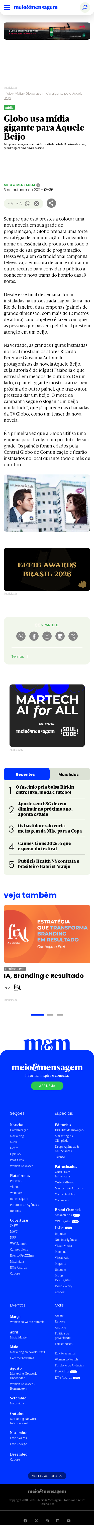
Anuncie (60, 1327)
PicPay (59, 1227)
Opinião (15, 1154)
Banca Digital (19, 1199)
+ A (19, 203)
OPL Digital (62, 1221)
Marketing (17, 1136)
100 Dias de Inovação (69, 1130)
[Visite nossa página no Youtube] (69, 1520)
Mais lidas (68, 774)
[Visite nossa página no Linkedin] (57, 1520)
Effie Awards (18, 1267)
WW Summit (18, 1243)
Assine (59, 1315)
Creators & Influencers (62, 1174)
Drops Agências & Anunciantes (67, 1148)
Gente (14, 1148)
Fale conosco (63, 1344)
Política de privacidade (62, 1335)
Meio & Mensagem (19, 185)
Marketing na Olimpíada (64, 1138)
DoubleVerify (63, 1286)
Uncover (60, 1270)
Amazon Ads (63, 1215)
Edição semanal (65, 1353)
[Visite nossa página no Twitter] (36, 1520)
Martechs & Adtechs (69, 1188)
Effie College (18, 1444)
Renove (60, 1321)
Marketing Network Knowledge (23, 1375)
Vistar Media (63, 1246)
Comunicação (19, 1130)
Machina (60, 1252)
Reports (15, 1211)
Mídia (19, 93)
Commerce (62, 1200)
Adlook (59, 1292)
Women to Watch (66, 1359)
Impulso (60, 1234)
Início (8, 93)
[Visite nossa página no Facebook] (25, 1520)
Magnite (60, 1264)
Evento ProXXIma (22, 1255)
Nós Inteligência (66, 1240)
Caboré (15, 1273)
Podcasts (16, 1181)
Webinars (16, 1193)
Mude (59, 1276)
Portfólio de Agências (24, 1205)
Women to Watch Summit (27, 1322)
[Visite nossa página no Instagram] (47, 1520)
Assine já (47, 1085)
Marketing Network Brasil (27, 1352)
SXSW (14, 1225)
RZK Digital (62, 1280)
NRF (13, 1237)
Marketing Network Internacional (23, 1421)
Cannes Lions (19, 1249)
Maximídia (17, 1261)
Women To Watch (21, 1166)
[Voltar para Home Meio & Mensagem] (41, 7)
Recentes (25, 774)
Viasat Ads (62, 1258)
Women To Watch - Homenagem (22, 1386)
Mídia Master (19, 1337)
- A (10, 203)
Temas (18, 656)
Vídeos (14, 1187)
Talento (60, 1157)
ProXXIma (17, 1160)
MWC (14, 1231)
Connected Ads (65, 1194)
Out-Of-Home (64, 1182)
